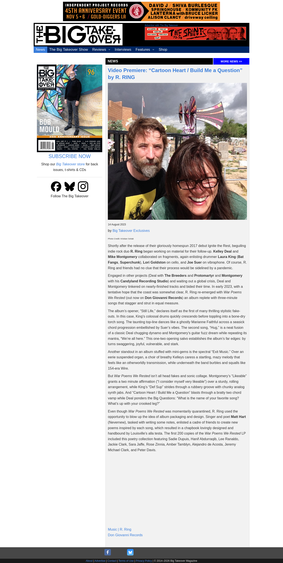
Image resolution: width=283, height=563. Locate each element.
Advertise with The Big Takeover (161, 25)
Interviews (123, 49)
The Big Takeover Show (68, 49)
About (89, 560)
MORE (231, 61)
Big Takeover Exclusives (131, 230)
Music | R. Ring (119, 529)
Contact (111, 560)
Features (143, 49)
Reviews (99, 49)
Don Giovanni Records (125, 535)
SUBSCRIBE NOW (70, 156)
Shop (163, 49)
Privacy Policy (144, 560)
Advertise (99, 560)
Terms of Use (126, 560)
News (40, 49)
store (70, 164)
